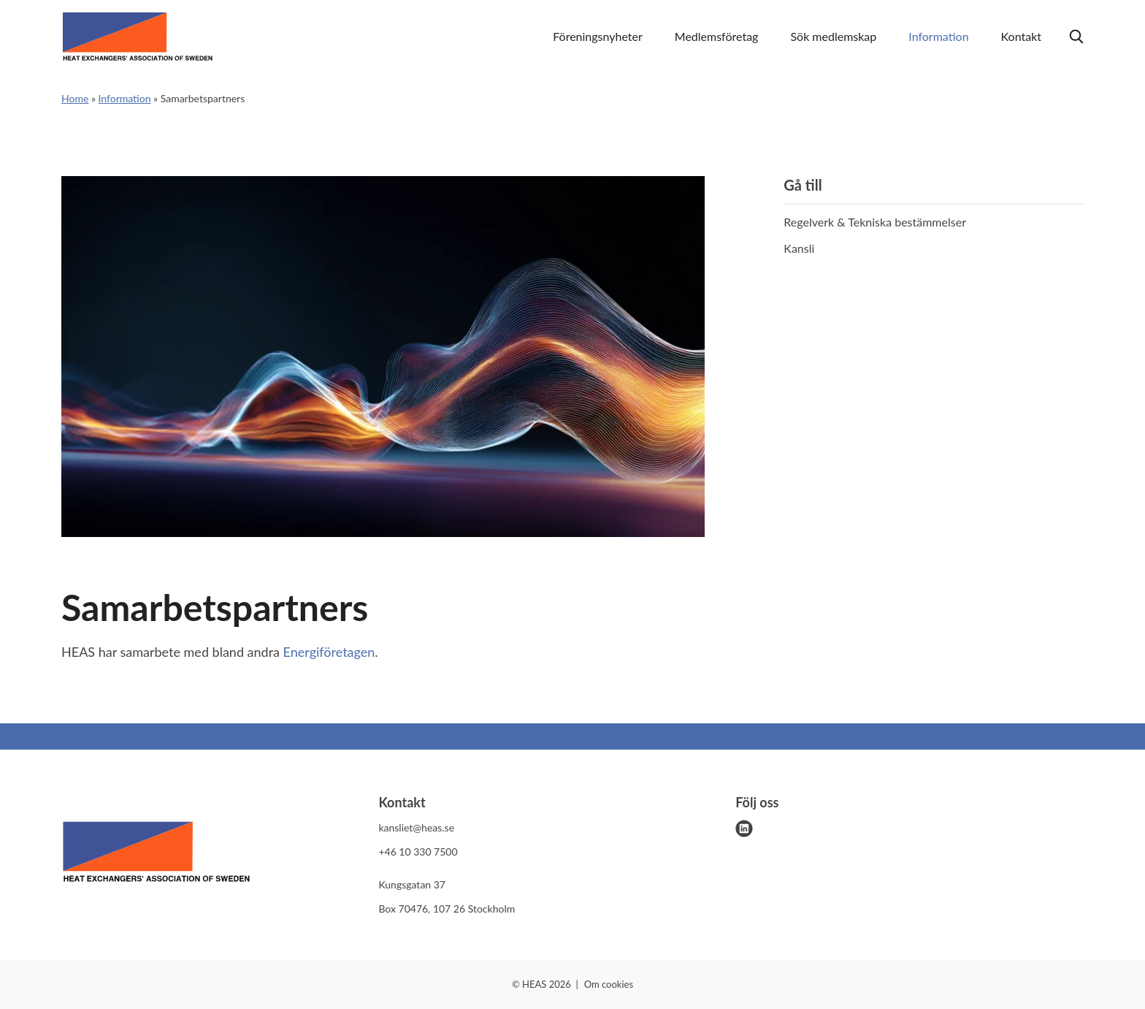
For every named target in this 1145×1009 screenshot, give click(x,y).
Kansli (799, 248)
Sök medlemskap (833, 36)
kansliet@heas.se (416, 827)
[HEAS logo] (156, 854)
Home (74, 98)
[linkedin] (744, 828)
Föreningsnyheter (598, 36)
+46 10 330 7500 (417, 851)
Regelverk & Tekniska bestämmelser (875, 222)
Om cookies (608, 984)
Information (938, 36)
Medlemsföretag (717, 36)
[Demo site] (137, 36)
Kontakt (1021, 36)
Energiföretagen (329, 652)
